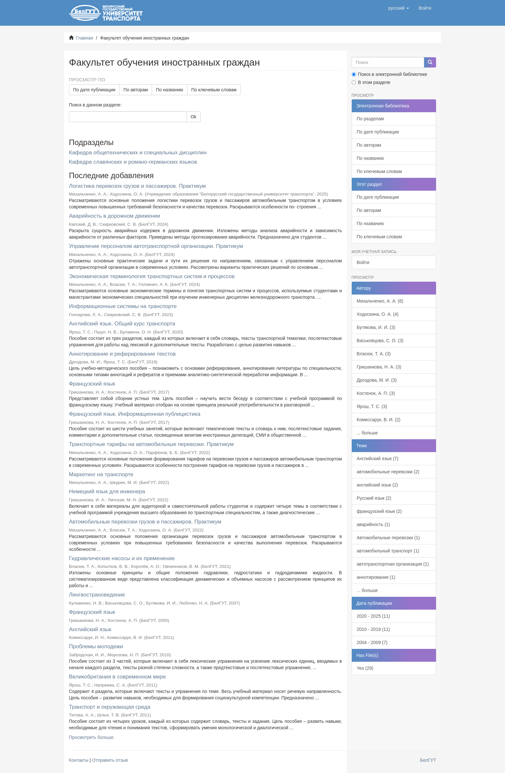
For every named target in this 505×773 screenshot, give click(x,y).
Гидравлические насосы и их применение (122, 558)
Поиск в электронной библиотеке (389, 74)
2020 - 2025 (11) (373, 616)
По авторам (135, 89)
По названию (169, 89)
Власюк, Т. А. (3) (374, 353)
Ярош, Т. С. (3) (372, 406)
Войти (363, 262)
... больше (367, 432)
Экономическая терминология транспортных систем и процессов (152, 276)
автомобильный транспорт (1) (388, 550)
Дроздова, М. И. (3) (377, 380)
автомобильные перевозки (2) (388, 471)
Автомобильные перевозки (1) (388, 537)
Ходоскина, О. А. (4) (378, 314)
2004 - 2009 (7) (372, 642)
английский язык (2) (377, 484)
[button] (399, 8)
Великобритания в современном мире (117, 677)
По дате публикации (94, 89)
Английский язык (90, 629)
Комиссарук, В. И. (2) (379, 419)
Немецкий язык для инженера (107, 491)
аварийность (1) (373, 524)
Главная (84, 38)
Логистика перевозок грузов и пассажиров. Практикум (137, 186)
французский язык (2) (379, 511)
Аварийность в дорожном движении (114, 216)
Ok (193, 116)
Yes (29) (365, 668)
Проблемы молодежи (96, 646)
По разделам (370, 118)
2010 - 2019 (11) (373, 629)
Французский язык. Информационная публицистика (134, 414)
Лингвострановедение (97, 595)
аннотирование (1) (376, 577)
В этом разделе (371, 82)
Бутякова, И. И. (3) (376, 327)
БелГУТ (428, 760)
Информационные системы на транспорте (123, 306)
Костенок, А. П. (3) (376, 393)
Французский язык (92, 384)
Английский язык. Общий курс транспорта (122, 324)
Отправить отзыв (110, 760)
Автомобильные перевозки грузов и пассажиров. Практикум (145, 522)
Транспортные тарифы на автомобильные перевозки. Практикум (151, 444)
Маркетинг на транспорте (101, 474)
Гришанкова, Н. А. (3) (379, 366)
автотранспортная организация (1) (393, 564)
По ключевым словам (213, 89)
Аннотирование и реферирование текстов (122, 354)
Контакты (78, 760)
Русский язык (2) (374, 498)
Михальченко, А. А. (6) (380, 301)
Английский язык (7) (378, 458)
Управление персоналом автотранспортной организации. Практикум (156, 246)
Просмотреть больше (91, 737)
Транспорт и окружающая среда (109, 707)
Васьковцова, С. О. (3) (380, 340)
